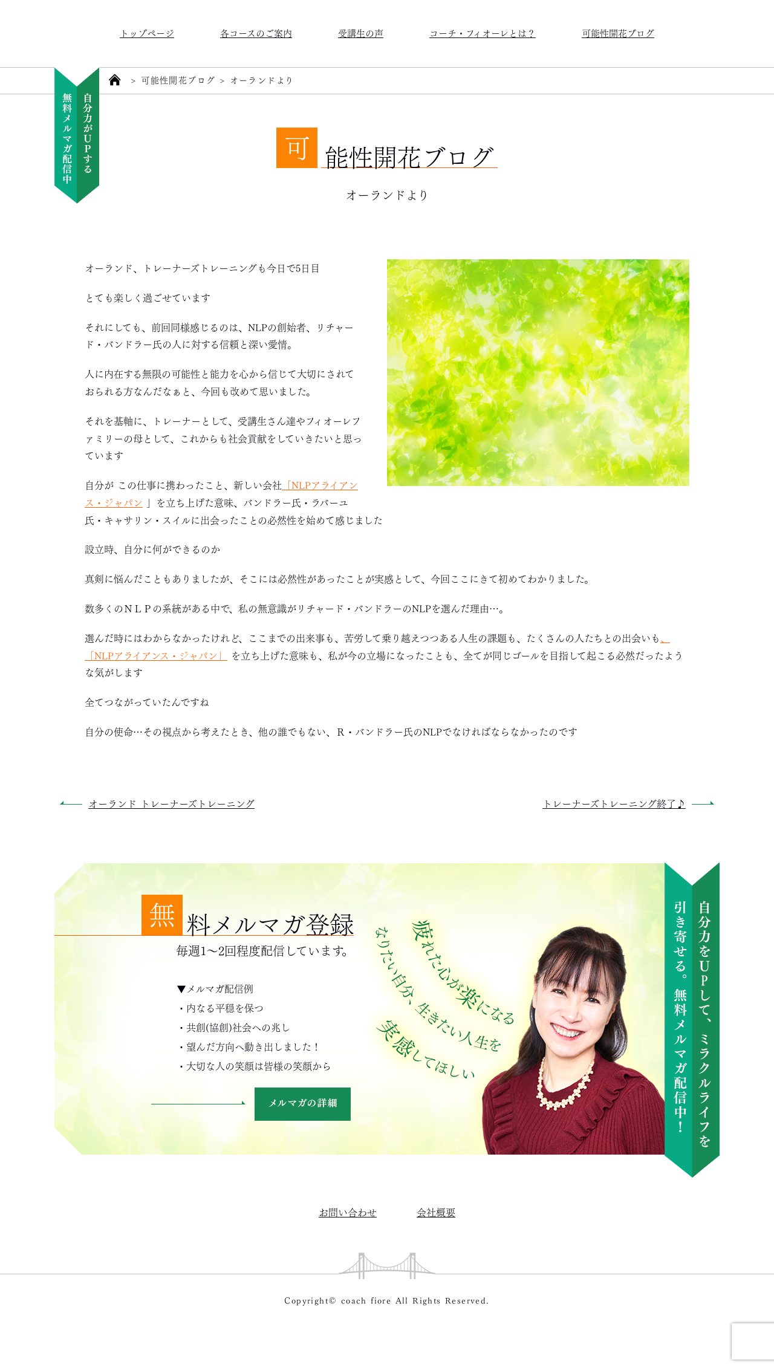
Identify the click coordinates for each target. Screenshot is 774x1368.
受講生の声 (360, 32)
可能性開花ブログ (618, 32)
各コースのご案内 (256, 32)
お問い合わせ (348, 1211)
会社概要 (436, 1211)
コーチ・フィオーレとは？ (482, 32)
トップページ (147, 32)
